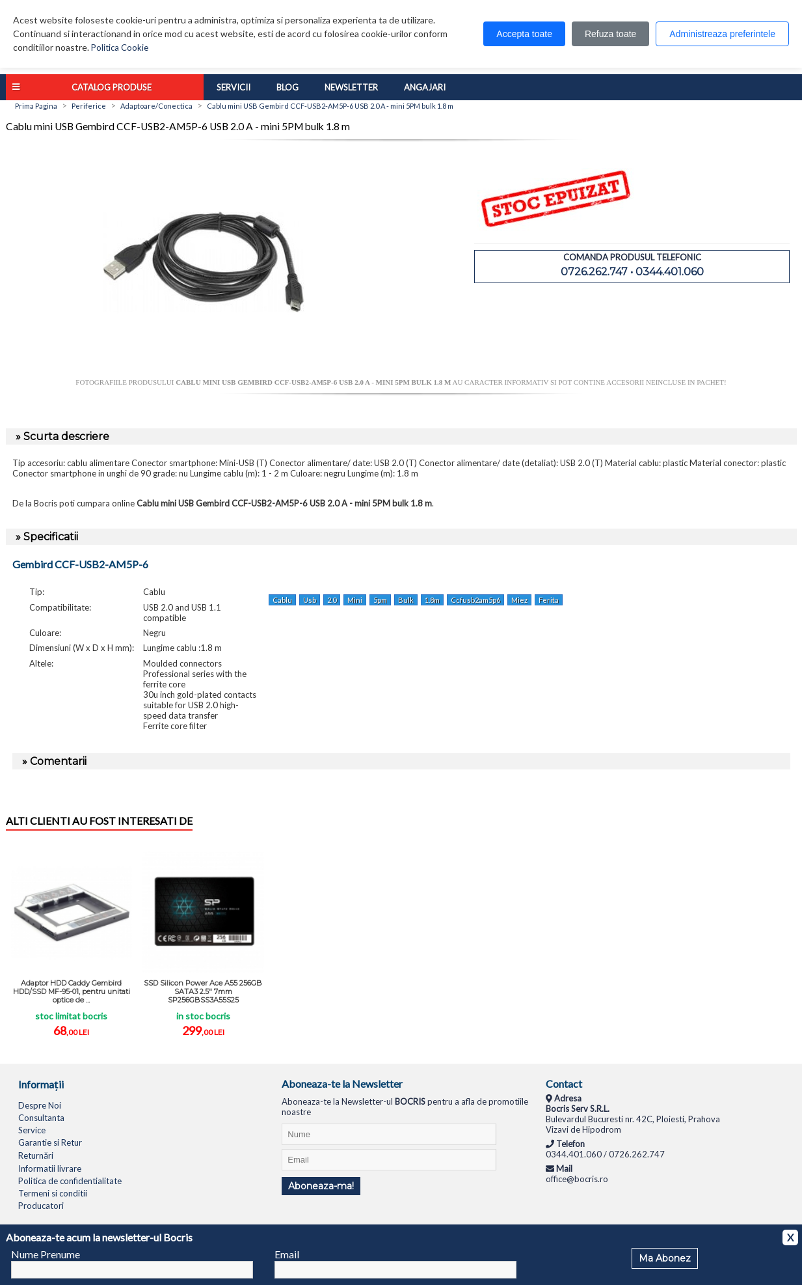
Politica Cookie (119, 47)
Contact (564, 1083)
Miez (519, 600)
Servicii (233, 87)
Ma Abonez (665, 1258)
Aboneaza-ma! (321, 1186)
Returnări (35, 1155)
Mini (354, 600)
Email (286, 1254)
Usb (309, 600)
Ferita (549, 600)
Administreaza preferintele (722, 34)
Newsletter (351, 87)
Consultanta (41, 1117)
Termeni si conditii (52, 1193)
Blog (287, 87)
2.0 (331, 600)
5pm (380, 600)
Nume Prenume (45, 1254)
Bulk (406, 600)
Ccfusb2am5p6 (475, 600)
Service (32, 1130)
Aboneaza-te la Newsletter (342, 1083)
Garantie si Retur (50, 1142)
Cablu (282, 600)
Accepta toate (524, 34)
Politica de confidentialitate (70, 1181)
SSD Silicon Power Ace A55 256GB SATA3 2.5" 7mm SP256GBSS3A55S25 (203, 991)
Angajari (425, 87)
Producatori (41, 1205)
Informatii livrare (49, 1168)
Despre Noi (39, 1105)
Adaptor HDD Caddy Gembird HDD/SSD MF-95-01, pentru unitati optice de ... (71, 991)
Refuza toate (610, 34)
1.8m (432, 600)
